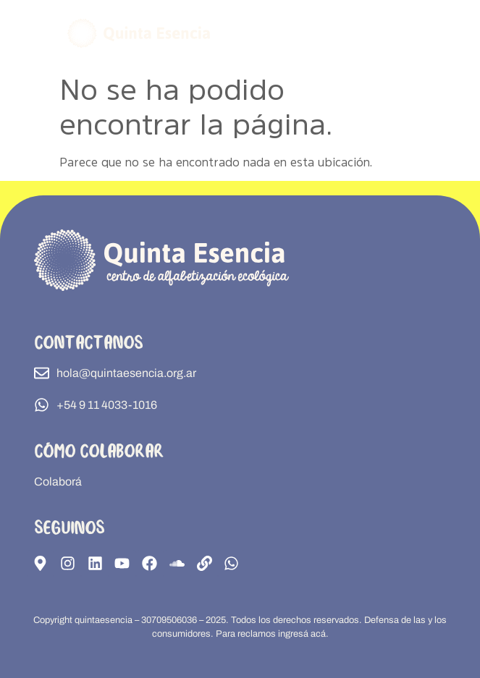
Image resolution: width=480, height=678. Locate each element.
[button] (414, 33)
